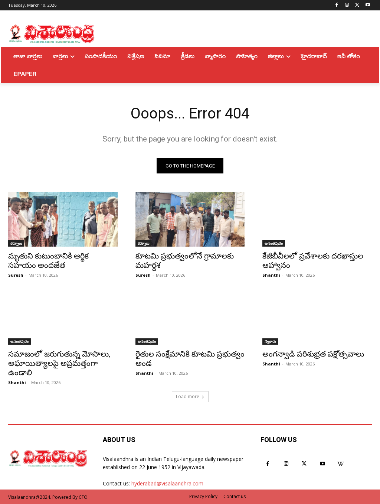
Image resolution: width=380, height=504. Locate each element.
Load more (190, 396)
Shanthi (271, 275)
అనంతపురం (274, 243)
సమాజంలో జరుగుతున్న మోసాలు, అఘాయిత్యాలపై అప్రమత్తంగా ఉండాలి (59, 363)
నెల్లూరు (270, 341)
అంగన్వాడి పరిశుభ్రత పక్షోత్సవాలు (313, 353)
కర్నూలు (16, 243)
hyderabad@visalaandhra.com (167, 483)
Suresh (15, 275)
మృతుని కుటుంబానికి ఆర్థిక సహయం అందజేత (48, 261)
